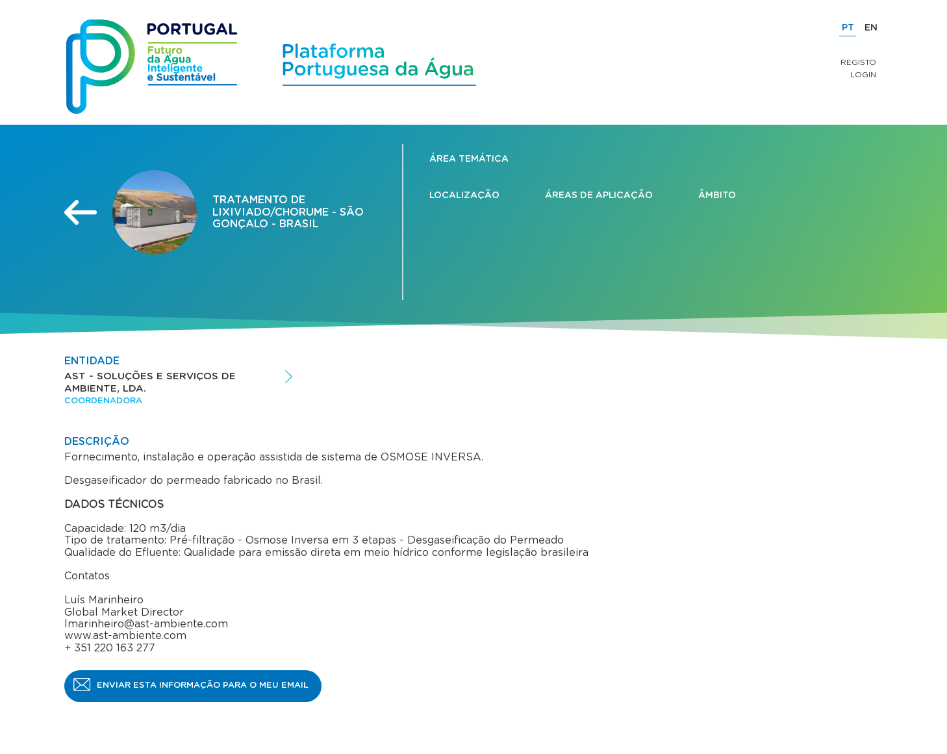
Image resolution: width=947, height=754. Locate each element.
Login (863, 75)
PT (848, 27)
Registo (858, 62)
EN (871, 27)
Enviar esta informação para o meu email (203, 685)
